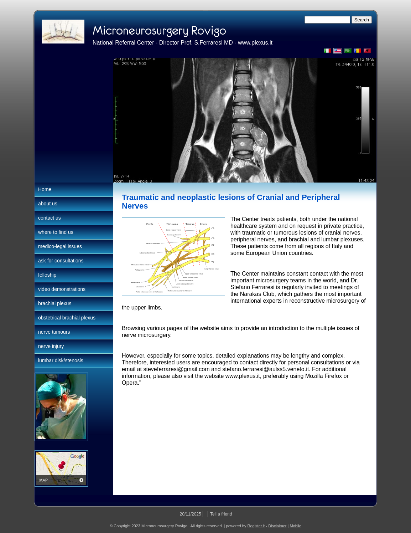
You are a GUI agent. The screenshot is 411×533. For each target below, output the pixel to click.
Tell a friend (221, 514)
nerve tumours (54, 332)
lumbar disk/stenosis (60, 360)
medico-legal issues (60, 246)
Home (44, 189)
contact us (49, 218)
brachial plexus (54, 303)
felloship (47, 275)
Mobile (295, 526)
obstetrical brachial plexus (66, 318)
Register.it (256, 526)
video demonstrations (61, 289)
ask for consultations (61, 260)
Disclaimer (277, 526)
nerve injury (51, 346)
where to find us (55, 232)
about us (47, 203)
